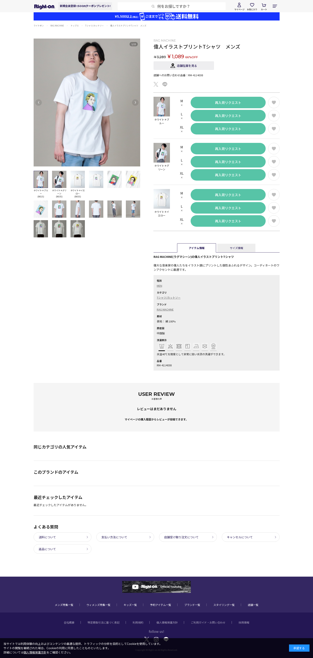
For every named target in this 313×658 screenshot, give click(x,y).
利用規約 (138, 622)
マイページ (239, 9)
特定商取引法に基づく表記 (104, 622)
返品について (47, 549)
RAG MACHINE (165, 309)
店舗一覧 (253, 605)
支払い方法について (114, 537)
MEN (159, 286)
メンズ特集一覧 (64, 605)
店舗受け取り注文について (181, 537)
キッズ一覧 (130, 605)
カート (264, 9)
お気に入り (252, 9)
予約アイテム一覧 (160, 605)
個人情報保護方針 (167, 622)
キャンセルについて (240, 537)
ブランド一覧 (192, 605)
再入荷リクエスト (228, 102)
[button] (38, 102)
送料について (47, 537)
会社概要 (69, 622)
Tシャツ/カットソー (169, 297)
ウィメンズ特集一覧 (98, 605)
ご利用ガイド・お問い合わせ (208, 622)
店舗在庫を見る (187, 66)
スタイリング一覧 (224, 605)
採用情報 (244, 622)
